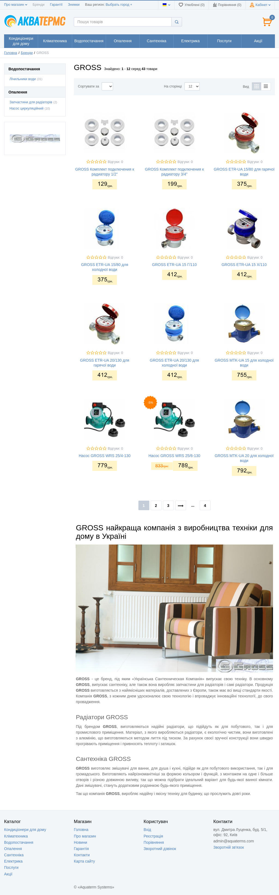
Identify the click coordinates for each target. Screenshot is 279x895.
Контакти (82, 855)
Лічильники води (23, 79)
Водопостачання (18, 842)
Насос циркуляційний (27, 108)
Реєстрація (153, 836)
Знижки (74, 5)
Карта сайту (84, 861)
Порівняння (154, 842)
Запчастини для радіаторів (31, 102)
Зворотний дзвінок (160, 848)
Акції (8, 874)
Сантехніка (14, 855)
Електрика (13, 861)
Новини (80, 842)
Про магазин (15, 5)
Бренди (39, 5)
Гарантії (56, 5)
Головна (10, 53)
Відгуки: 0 (115, 162)
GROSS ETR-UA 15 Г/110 (174, 264)
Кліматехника (16, 836)
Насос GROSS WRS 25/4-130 (105, 455)
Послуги (11, 867)
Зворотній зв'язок (228, 847)
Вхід (147, 829)
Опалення (13, 848)
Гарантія (81, 848)
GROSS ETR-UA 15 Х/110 (244, 264)
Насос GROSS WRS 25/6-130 (174, 455)
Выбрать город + (119, 5)
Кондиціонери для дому (25, 829)
